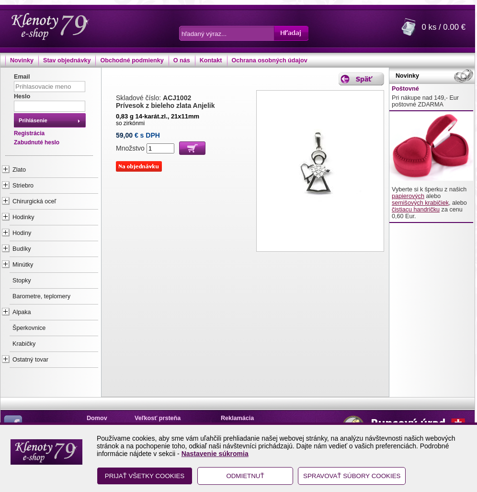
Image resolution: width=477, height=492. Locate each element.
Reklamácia (237, 418)
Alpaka (21, 312)
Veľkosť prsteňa (158, 418)
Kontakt (211, 60)
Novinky (22, 60)
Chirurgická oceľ (34, 201)
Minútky (22, 264)
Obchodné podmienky (131, 60)
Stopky (21, 280)
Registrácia (29, 133)
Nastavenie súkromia (215, 453)
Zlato (19, 169)
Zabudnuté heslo (36, 142)
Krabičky (23, 343)
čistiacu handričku (416, 209)
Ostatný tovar (30, 359)
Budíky (21, 249)
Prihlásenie (33, 120)
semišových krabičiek (420, 202)
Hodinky (23, 217)
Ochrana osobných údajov (269, 60)
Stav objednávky (67, 60)
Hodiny (21, 233)
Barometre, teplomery (41, 296)
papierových (408, 196)
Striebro (23, 185)
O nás (181, 60)
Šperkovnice (28, 328)
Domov (97, 418)
